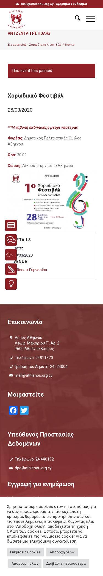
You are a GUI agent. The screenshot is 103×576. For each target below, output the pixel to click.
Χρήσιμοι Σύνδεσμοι (71, 4)
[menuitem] (74, 19)
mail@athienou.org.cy (33, 375)
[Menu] (87, 19)
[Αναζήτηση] (74, 19)
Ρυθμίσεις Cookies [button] (25, 552)
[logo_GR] (43, 19)
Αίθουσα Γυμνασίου (30, 270)
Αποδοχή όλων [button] (62, 552)
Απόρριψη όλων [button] (25, 563)
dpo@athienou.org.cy (33, 468)
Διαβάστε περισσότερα (66, 563)
